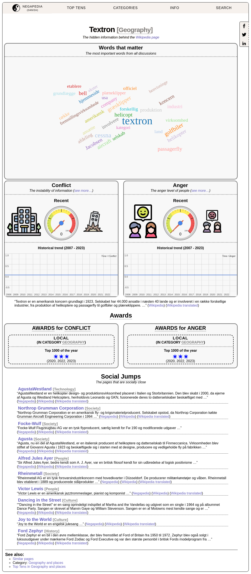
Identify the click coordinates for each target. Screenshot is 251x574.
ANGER (196, 328)
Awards (121, 315)
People (61, 458)
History (52, 531)
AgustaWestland (35, 389)
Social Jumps (121, 376)
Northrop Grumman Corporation (51, 408)
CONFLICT (78, 328)
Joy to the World (35, 519)
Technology (64, 389)
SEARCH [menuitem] (224, 8)
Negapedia (26, 401)
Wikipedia (156, 305)
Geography (135, 29)
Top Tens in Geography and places (39, 566)
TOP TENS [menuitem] (76, 8)
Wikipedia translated (182, 305)
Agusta (25, 438)
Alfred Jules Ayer (35, 458)
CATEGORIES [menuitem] (125, 8)
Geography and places (46, 563)
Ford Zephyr (30, 530)
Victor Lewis (30, 488)
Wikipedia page (147, 37)
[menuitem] (27, 8)
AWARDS (43, 328)
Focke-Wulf (29, 423)
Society (92, 408)
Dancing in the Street (39, 500)
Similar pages (23, 559)
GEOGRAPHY (73, 342)
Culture (69, 500)
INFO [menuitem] (174, 8)
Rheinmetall (30, 473)
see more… (83, 190)
